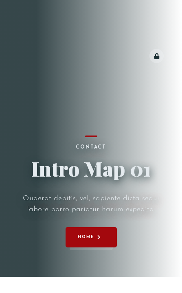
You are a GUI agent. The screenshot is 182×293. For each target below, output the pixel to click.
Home (86, 237)
